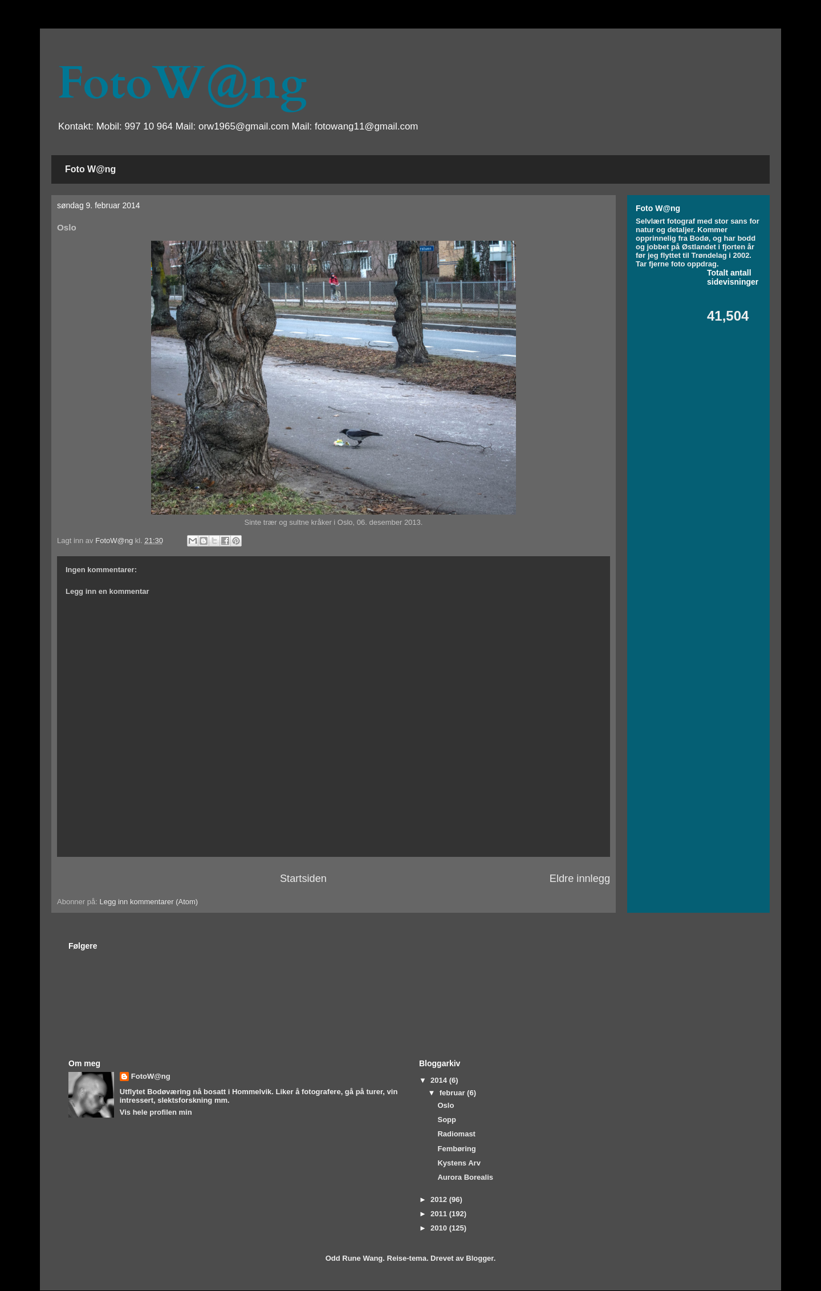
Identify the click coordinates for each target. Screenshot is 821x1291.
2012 (439, 1199)
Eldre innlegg (580, 878)
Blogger (479, 1258)
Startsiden (303, 878)
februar (453, 1092)
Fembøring (456, 1148)
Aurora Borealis (465, 1177)
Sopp (446, 1119)
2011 (439, 1213)
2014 (439, 1080)
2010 (439, 1228)
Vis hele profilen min (156, 1112)
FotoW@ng (182, 83)
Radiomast (456, 1134)
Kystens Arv (458, 1163)
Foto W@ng (90, 169)
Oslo (445, 1105)
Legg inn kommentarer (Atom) (148, 901)
